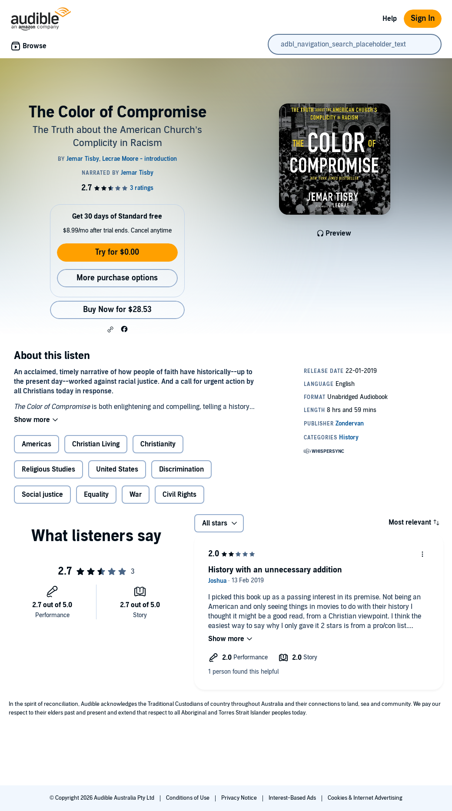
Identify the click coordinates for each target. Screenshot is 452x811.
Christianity (158, 444)
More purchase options (117, 278)
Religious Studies (48, 469)
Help (389, 18)
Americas (36, 444)
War (136, 494)
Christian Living (96, 444)
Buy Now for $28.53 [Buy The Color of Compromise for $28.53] (117, 309)
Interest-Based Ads (293, 797)
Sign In (423, 18)
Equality (96, 494)
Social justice (42, 494)
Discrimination (181, 469)
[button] (110, 329)
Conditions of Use (188, 797)
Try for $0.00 (117, 252)
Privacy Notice (239, 797)
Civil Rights (179, 494)
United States (117, 469)
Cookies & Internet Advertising (365, 797)
